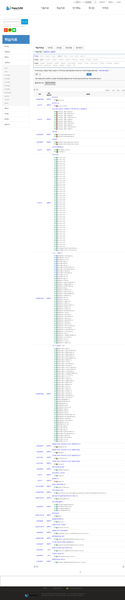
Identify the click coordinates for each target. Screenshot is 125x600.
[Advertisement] (14, 139)
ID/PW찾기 (22, 26)
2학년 (6, 72)
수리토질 (102, 63)
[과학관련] (7, 75)
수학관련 (67, 59)
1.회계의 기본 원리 (57, 553)
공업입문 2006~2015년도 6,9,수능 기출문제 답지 (65, 444)
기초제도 (86, 63)
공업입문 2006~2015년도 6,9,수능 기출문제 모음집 (66, 450)
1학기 (48, 550)
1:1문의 (118, 2)
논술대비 (6, 96)
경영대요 (63, 63)
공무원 (6, 119)
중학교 (6, 57)
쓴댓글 (59, 47)
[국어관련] (7, 79)
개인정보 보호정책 (56, 588)
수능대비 (6, 100)
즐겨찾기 (79, 47)
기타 (74, 65)
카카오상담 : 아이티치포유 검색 (74, 588)
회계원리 (56, 63)
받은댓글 (69, 47)
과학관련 (88, 59)
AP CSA (54, 97)
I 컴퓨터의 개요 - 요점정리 (59, 525)
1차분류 (36, 56)
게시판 (91, 8)
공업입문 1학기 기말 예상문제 (60, 530)
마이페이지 (102, 2)
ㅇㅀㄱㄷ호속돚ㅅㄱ (57, 346)
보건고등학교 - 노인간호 (58, 473)
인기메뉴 (76, 8)
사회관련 (81, 59)
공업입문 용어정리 (57, 519)
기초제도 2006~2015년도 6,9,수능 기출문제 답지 (65, 455)
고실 (37, 99)
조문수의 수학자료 (50, 83)
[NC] (118, 90)
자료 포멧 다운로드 (104, 71)
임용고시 (7, 124)
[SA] (113, 90)
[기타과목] (7, 82)
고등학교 (7, 62)
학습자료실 (39, 47)
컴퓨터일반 (49, 63)
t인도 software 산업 (57, 490)
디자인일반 (109, 63)
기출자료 (45, 8)
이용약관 (45, 588)
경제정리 (54, 479)
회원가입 (16, 26)
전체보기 (107, 90)
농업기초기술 (38, 65)
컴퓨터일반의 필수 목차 (58, 536)
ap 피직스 (54, 103)
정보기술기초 (94, 63)
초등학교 (7, 52)
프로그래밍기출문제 (57, 502)
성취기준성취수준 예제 (58, 467)
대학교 (6, 108)
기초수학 (54, 155)
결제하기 (110, 2)
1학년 (6, 68)
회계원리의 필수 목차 (57, 559)
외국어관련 (75, 59)
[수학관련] (7, 89)
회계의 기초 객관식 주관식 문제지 (60, 548)
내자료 (50, 47)
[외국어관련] (7, 93)
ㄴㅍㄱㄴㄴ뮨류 (56, 253)
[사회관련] (7, 86)
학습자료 (61, 8)
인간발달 (68, 65)
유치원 (6, 46)
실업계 (6, 103)
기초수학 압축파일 (57, 147)
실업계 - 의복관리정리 (58, 484)
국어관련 (61, 59)
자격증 (6, 114)
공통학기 (49, 99)
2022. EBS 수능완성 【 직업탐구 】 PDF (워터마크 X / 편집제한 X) (69, 109)
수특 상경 (54, 132)
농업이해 (116, 63)
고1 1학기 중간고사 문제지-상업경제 (61, 542)
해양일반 (61, 65)
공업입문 (80, 63)
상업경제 (42, 63)
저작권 (105, 8)
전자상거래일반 (71, 63)
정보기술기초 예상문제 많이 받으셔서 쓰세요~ (64, 496)
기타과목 (95, 59)
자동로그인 (8, 26)
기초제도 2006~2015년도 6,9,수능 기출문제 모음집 (66, 461)
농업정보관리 (47, 65)
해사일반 (55, 65)
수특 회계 (54, 139)
